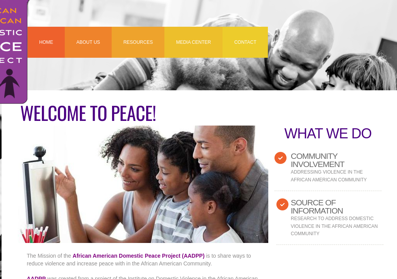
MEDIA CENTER (193, 42)
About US (88, 42)
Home (46, 42)
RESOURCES (138, 42)
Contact (245, 42)
